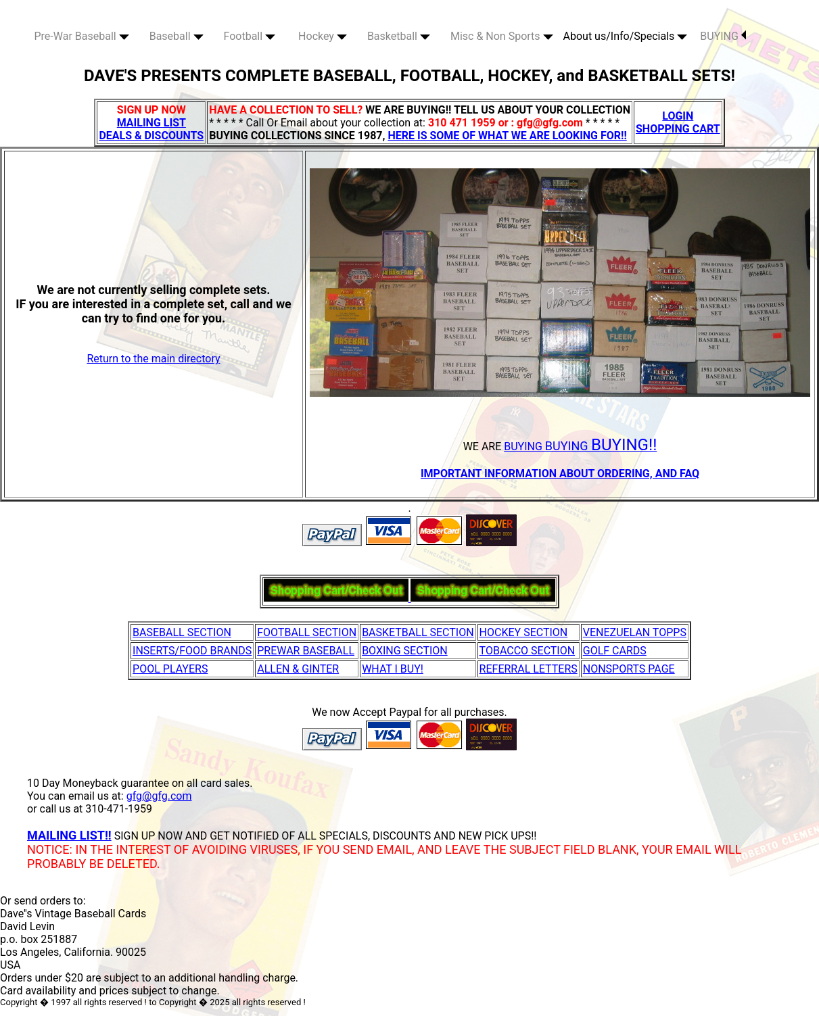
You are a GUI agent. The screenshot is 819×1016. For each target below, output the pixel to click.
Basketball (398, 36)
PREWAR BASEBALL (305, 650)
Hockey (322, 36)
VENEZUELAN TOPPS (634, 632)
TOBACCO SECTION (527, 650)
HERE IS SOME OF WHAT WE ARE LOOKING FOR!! (507, 135)
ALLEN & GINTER (298, 668)
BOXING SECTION (405, 650)
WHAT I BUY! (392, 668)
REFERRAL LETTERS (528, 668)
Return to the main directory (153, 358)
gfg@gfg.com (159, 796)
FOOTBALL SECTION (306, 632)
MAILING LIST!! (69, 835)
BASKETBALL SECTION (417, 632)
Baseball (176, 36)
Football (250, 36)
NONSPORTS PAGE (629, 668)
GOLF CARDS (615, 650)
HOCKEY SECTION (523, 632)
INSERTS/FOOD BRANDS (192, 650)
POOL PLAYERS (170, 668)
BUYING (723, 36)
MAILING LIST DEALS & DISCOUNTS (151, 129)
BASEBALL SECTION (182, 632)
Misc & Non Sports (501, 36)
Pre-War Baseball (81, 36)
